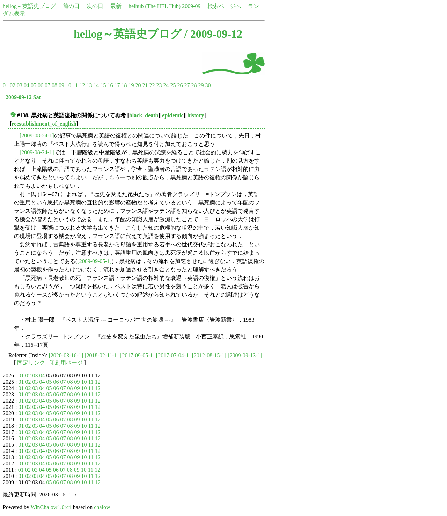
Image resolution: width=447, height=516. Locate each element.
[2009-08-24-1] (37, 136)
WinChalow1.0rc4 (51, 507)
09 (61, 85)
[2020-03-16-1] (66, 355)
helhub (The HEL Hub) (155, 6)
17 (117, 85)
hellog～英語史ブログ (29, 6)
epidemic (172, 115)
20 (138, 85)
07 (47, 85)
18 (124, 85)
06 (40, 85)
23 (159, 85)
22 (152, 85)
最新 (116, 6)
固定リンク (31, 363)
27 (187, 85)
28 (194, 85)
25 (173, 85)
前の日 (71, 6)
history (195, 115)
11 (75, 85)
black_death (144, 115)
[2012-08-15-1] (209, 355)
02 (12, 85)
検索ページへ (224, 6)
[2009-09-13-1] (245, 355)
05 (33, 85)
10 (68, 85)
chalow (102, 507)
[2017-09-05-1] (137, 355)
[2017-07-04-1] (173, 355)
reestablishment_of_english (44, 124)
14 (96, 85)
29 (201, 85)
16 (110, 85)
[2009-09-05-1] (94, 261)
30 (208, 85)
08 (54, 85)
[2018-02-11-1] (102, 355)
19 (131, 85)
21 (145, 85)
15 (103, 85)
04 (26, 85)
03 (19, 85)
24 (166, 85)
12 (82, 85)
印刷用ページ (66, 363)
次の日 (95, 6)
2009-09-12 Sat (23, 97)
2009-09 (191, 6)
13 (89, 85)
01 (5, 85)
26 (180, 85)
